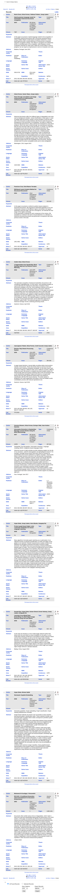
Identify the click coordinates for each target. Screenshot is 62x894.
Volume (8, 32)
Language (9, 61)
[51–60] (28, 6)
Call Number (8, 81)
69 (27, 9)
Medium (41, 72)
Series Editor (8, 65)
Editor (40, 55)
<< (31, 6)
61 (33, 6)
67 (33, 7)
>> (30, 9)
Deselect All (11, 9)
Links (56, 12)
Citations (53, 9)
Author (8, 14)
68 (35, 7)
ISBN (22, 72)
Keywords (9, 34)
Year (7, 22)
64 (28, 7)
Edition (41, 68)
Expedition (24, 76)
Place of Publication (24, 56)
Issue (23, 32)
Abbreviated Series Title (42, 65)
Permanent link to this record (31, 84)
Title (7, 17)
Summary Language (24, 61)
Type (40, 17)
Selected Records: (29, 884)
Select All (5, 9)
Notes (7, 78)
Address (8, 49)
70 (28, 9)
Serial (40, 81)
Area (7, 76)
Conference (42, 76)
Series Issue (25, 68)
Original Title (41, 61)
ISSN (7, 72)
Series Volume (8, 69)
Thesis (40, 51)
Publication (24, 22)
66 (31, 7)
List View (48, 9)
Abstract (8, 37)
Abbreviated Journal (42, 23)
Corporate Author (9, 52)
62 (35, 6)
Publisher (9, 55)
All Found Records (14, 884)
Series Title (24, 64)
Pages (40, 32)
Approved (41, 78)
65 (30, 7)
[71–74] (34, 9)
